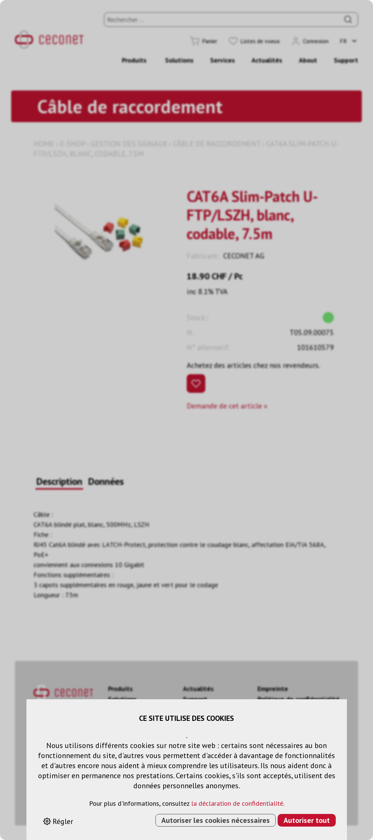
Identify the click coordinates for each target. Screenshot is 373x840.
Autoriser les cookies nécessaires (215, 820)
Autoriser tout (307, 820)
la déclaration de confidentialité (237, 803)
